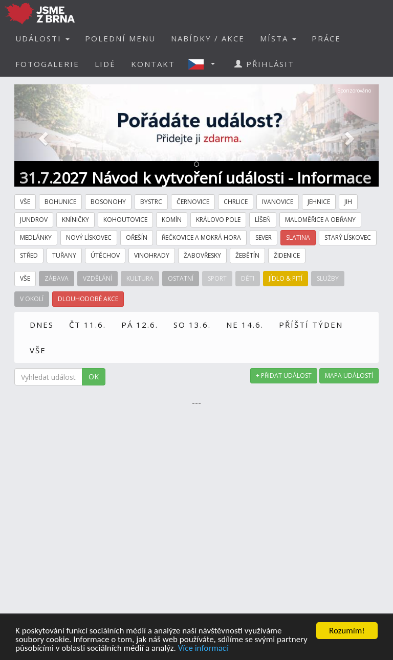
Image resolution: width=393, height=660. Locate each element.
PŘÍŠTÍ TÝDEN (311, 325)
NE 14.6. (245, 325)
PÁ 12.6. (139, 325)
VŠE (38, 350)
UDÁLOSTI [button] (42, 38)
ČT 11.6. (87, 325)
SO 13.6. (192, 325)
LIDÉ (105, 64)
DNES (42, 325)
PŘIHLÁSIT (264, 64)
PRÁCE (326, 38)
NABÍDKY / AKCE (208, 38)
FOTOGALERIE (47, 64)
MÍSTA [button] (278, 38)
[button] (205, 64)
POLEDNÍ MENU (120, 38)
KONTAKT (153, 64)
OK (94, 376)
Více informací (203, 648)
